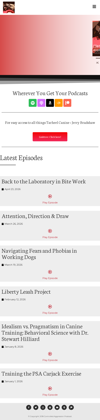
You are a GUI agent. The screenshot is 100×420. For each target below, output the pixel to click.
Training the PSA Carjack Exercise (41, 373)
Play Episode (50, 202)
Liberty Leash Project (26, 291)
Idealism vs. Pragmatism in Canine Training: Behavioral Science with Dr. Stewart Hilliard (45, 332)
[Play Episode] (50, 196)
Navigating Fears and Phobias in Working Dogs (39, 253)
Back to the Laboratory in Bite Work (44, 181)
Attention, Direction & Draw (35, 215)
